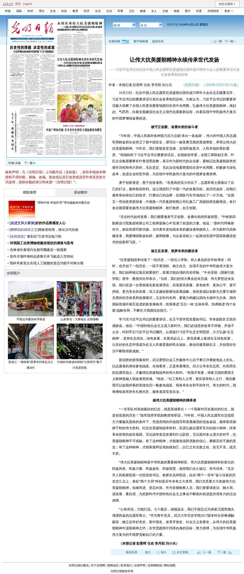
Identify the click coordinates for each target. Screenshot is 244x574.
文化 (53, 11)
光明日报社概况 (79, 565)
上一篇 (204, 552)
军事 (120, 11)
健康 (143, 11)
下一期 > (230, 41)
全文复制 (180, 552)
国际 (19, 11)
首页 (18, 3)
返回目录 (158, 41)
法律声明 (139, 565)
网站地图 (169, 565)
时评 (30, 11)
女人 (154, 11)
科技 (64, 11)
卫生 (131, 11)
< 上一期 (216, 41)
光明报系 (213, 11)
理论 (41, 11)
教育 (75, 11)
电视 (176, 11)
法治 (109, 11)
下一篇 (224, 552)
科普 (199, 11)
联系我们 (126, 565)
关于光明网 (98, 565)
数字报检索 (141, 41)
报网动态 (113, 565)
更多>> (228, 11)
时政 (8, 11)
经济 (86, 11)
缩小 (161, 552)
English (27, 3)
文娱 (165, 11)
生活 (98, 11)
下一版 (29, 163)
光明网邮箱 (155, 565)
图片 (188, 11)
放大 (148, 552)
